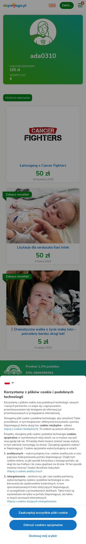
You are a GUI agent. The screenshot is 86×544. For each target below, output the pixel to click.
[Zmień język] (9, 382)
